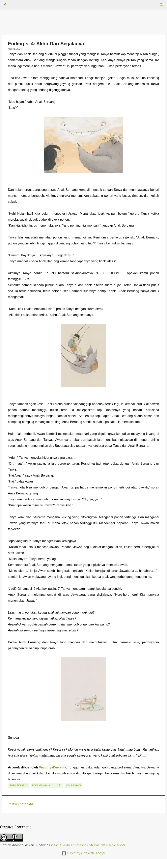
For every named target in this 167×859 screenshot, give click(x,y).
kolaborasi (73, 786)
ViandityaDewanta (52, 767)
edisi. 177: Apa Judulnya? (47, 786)
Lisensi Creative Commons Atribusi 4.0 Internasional (87, 845)
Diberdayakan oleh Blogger (83, 853)
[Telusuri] (16, 5)
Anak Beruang (19, 786)
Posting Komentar (21, 804)
